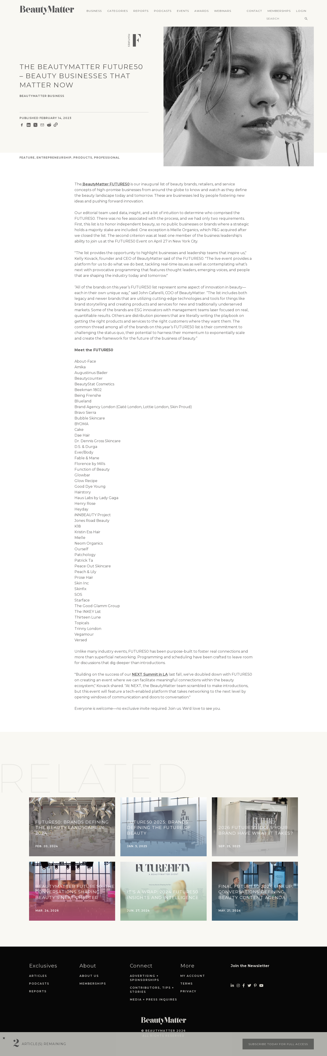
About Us (89, 976)
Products (82, 157)
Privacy (188, 991)
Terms (186, 983)
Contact (254, 11)
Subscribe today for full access (278, 1044)
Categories (117, 11)
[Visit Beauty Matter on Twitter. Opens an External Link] (249, 985)
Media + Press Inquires (153, 999)
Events (183, 11)
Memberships (279, 11)
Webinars (222, 11)
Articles (38, 976)
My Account (192, 976)
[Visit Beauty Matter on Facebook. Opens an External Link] (244, 985)
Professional (107, 157)
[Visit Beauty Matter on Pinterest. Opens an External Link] (255, 985)
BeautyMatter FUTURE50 (106, 184)
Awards (201, 11)
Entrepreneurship (54, 157)
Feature (27, 157)
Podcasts (162, 11)
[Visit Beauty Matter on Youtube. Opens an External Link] (261, 985)
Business (94, 11)
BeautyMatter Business (42, 96)
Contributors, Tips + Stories (152, 989)
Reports (141, 11)
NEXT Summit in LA (150, 674)
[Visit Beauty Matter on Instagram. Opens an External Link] (238, 985)
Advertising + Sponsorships (144, 978)
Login (301, 11)
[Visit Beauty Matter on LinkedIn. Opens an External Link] (232, 985)
